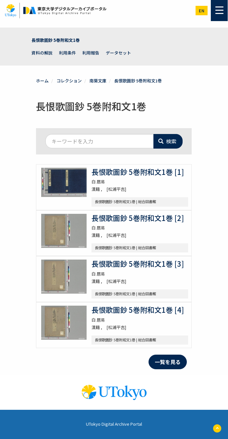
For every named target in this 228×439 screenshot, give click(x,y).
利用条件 (67, 53)
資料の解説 (42, 53)
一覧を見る (168, 362)
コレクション (69, 81)
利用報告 (90, 53)
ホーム (42, 81)
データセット (118, 53)
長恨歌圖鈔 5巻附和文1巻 (55, 40)
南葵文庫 (98, 81)
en (201, 10)
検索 (167, 141)
